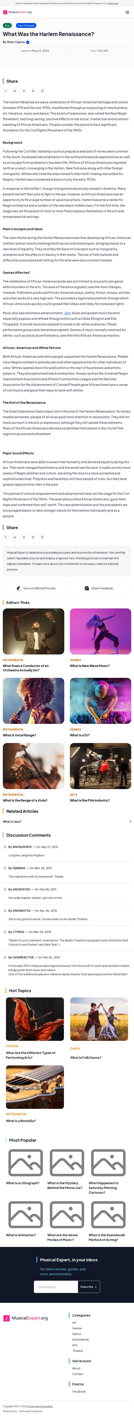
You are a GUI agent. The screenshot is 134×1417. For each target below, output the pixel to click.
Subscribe (88, 1287)
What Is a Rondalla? (21, 1121)
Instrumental (13, 660)
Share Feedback (98, 588)
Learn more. (113, 3)
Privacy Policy (10, 1411)
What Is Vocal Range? (19, 735)
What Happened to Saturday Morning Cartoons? (104, 1187)
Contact (77, 1374)
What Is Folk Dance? (86, 1057)
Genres (75, 660)
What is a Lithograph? (23, 1183)
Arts (73, 794)
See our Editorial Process (36, 588)
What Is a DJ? (80, 735)
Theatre (12, 1046)
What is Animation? (21, 1235)
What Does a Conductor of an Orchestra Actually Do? (26, 668)
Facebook (79, 1391)
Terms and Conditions (30, 1411)
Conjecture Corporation (40, 1406)
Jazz (67, 313)
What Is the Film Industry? (90, 800)
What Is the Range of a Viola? (25, 800)
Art (74, 1322)
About (76, 1368)
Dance (75, 1048)
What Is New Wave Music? (90, 666)
